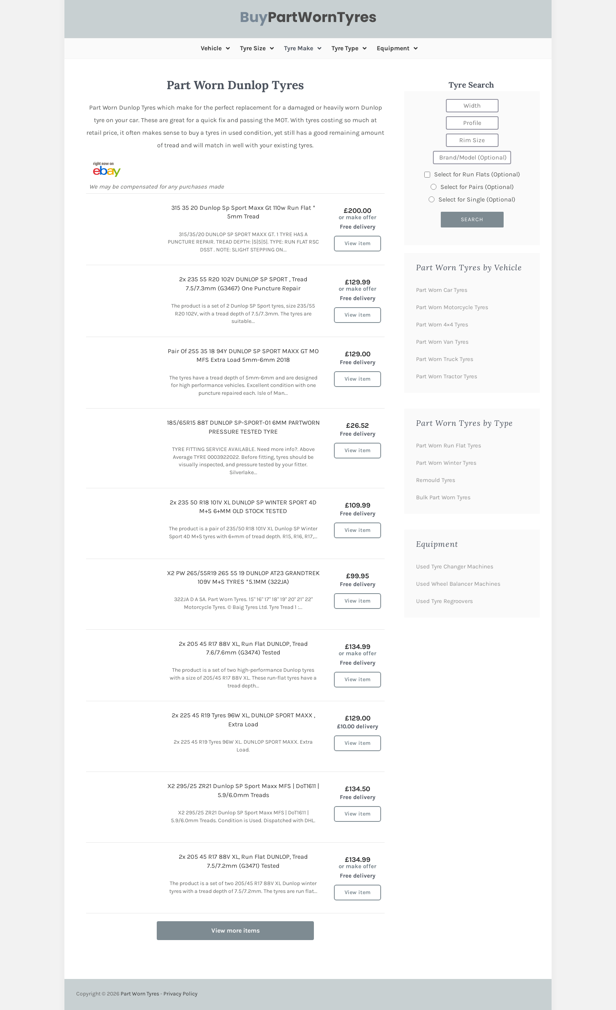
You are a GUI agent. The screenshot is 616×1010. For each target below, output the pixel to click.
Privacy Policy (180, 993)
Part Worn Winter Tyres (446, 462)
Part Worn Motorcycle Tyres (452, 307)
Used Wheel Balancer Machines (458, 583)
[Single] (431, 199)
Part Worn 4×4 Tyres (442, 324)
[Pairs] (433, 187)
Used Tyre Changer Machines (454, 566)
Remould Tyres (435, 480)
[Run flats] (427, 175)
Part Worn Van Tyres (442, 341)
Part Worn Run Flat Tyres (448, 445)
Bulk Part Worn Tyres (443, 497)
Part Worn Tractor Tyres (446, 376)
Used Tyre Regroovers (444, 601)
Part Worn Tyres (140, 993)
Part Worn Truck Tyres (444, 359)
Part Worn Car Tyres (442, 289)
